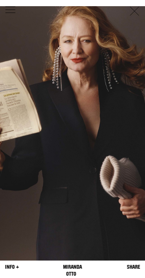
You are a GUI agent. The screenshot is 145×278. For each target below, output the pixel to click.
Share (133, 267)
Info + (12, 267)
